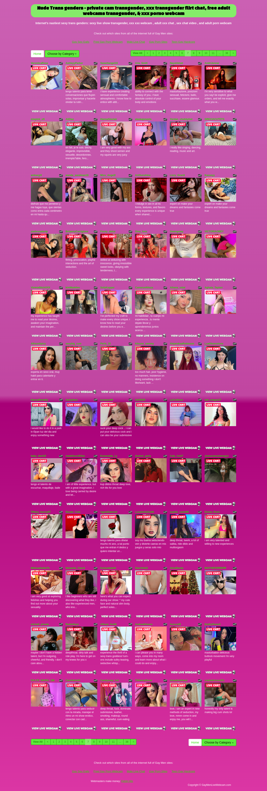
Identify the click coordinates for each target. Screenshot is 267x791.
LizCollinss (176, 399)
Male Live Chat (136, 41)
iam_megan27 (213, 399)
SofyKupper (107, 287)
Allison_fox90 (108, 624)
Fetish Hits (127, 781)
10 (205, 53)
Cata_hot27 (176, 455)
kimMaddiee (72, 287)
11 (213, 53)
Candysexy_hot (109, 680)
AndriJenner (212, 63)
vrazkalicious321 (214, 680)
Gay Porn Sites (158, 41)
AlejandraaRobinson (182, 343)
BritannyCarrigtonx (76, 231)
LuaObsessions (214, 343)
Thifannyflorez (143, 680)
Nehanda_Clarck (75, 568)
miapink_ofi (38, 119)
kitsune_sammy (144, 343)
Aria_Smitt (141, 63)
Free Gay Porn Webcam (108, 41)
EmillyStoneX (213, 624)
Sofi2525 (140, 399)
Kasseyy (210, 175)
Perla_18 (105, 343)
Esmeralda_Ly (108, 455)
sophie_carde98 (179, 512)
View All (137, 53)
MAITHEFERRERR (215, 568)
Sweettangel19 (109, 63)
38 (226, 53)
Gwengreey (176, 231)
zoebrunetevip (39, 231)
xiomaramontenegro (217, 455)
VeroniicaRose (39, 63)
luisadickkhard (178, 680)
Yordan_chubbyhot (181, 119)
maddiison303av (75, 455)
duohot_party (143, 455)
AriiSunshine (142, 175)
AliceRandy (176, 568)
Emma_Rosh (212, 512)
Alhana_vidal (177, 287)
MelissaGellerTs (40, 568)
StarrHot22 (141, 568)
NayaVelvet (176, 63)
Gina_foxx (141, 231)
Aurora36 (175, 624)
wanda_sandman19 (76, 175)
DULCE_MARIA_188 (43, 680)
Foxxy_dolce (108, 231)
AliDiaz (69, 119)
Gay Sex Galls (80, 41)
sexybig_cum (73, 343)
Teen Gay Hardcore (183, 41)
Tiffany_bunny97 (41, 512)
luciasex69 (106, 399)
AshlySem (71, 399)
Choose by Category (62, 53)
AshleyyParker (74, 63)
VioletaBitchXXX (40, 287)
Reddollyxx (72, 624)
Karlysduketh (108, 568)
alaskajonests (143, 119)
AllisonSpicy (38, 343)
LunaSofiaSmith (144, 512)
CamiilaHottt (72, 680)
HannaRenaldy (39, 399)
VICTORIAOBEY (214, 231)
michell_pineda (40, 624)
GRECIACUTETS (214, 119)
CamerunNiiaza (144, 287)
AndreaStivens (143, 624)
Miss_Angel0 (108, 175)
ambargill (36, 175)
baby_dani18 (38, 455)
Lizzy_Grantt (177, 175)
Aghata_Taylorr (214, 287)
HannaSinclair (108, 119)
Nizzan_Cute (72, 512)
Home (37, 53)
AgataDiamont (108, 512)
